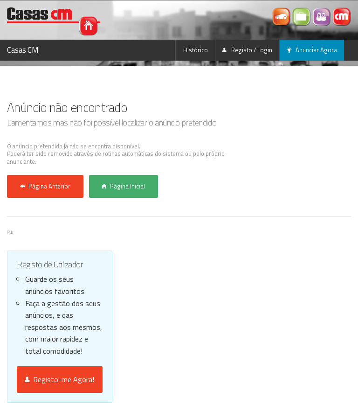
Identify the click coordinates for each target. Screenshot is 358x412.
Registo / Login (247, 50)
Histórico (195, 50)
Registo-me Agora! (59, 379)
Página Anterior (45, 186)
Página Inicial (123, 186)
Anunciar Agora (312, 50)
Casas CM (23, 50)
